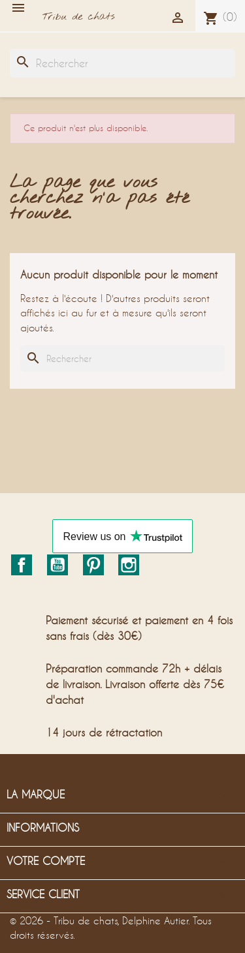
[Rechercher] (122, 63)
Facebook (21, 564)
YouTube (57, 564)
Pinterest (93, 564)
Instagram (128, 564)
